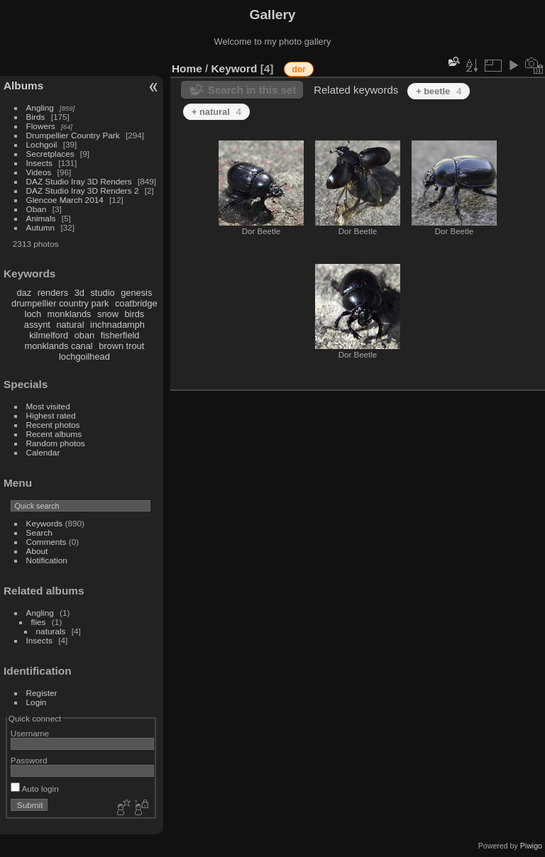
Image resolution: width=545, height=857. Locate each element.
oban (84, 335)
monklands (70, 314)
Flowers (40, 126)
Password (29, 760)
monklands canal (59, 346)
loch (33, 314)
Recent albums (54, 433)
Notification (46, 560)
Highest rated (51, 415)
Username (30, 733)
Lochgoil (41, 144)
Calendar (43, 452)
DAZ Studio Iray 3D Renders (79, 181)
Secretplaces (50, 153)
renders (53, 292)
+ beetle (438, 91)
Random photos (55, 443)
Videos (39, 172)
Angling (40, 107)
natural (70, 324)
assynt (37, 324)
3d (79, 292)
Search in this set (252, 90)
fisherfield (120, 335)
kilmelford (48, 335)
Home (187, 68)
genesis (136, 292)
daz (24, 292)
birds (134, 314)
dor (298, 69)
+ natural (216, 111)
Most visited (48, 406)
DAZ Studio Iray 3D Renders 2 (82, 190)
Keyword (234, 68)
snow (108, 314)
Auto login (35, 788)
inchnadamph (117, 324)
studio (102, 292)
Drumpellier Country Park (73, 135)
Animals (41, 218)
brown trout (121, 346)
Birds (35, 116)
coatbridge (136, 303)
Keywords (44, 523)
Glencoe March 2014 (65, 199)
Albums (23, 85)
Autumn (40, 227)
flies (38, 621)
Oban (36, 209)
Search (39, 532)
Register (41, 692)
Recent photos (53, 424)
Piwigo (531, 845)
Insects (39, 162)
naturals (51, 631)
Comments (46, 541)
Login (36, 702)
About (37, 550)
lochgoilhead (84, 356)
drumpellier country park (60, 303)
